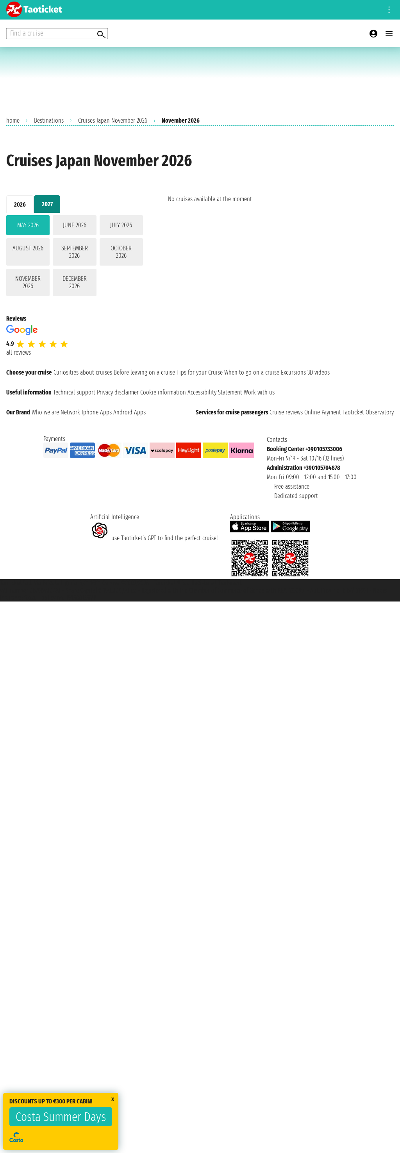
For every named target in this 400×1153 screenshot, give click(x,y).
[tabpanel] (74, 257)
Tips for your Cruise (200, 372)
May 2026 (28, 225)
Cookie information (163, 392)
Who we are (45, 412)
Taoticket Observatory (368, 412)
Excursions (293, 372)
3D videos (318, 372)
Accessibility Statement (215, 392)
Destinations (49, 120)
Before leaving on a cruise (144, 372)
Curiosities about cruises (83, 372)
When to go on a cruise (251, 372)
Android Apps (129, 412)
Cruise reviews (286, 412)
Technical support (74, 392)
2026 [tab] (20, 204)
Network (70, 412)
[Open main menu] (389, 33)
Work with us (259, 392)
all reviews (18, 352)
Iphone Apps (97, 412)
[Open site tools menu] (389, 9)
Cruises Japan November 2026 (112, 120)
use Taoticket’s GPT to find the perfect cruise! (154, 538)
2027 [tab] (47, 204)
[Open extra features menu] (57, 33)
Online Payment (322, 412)
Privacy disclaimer (118, 392)
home (13, 120)
